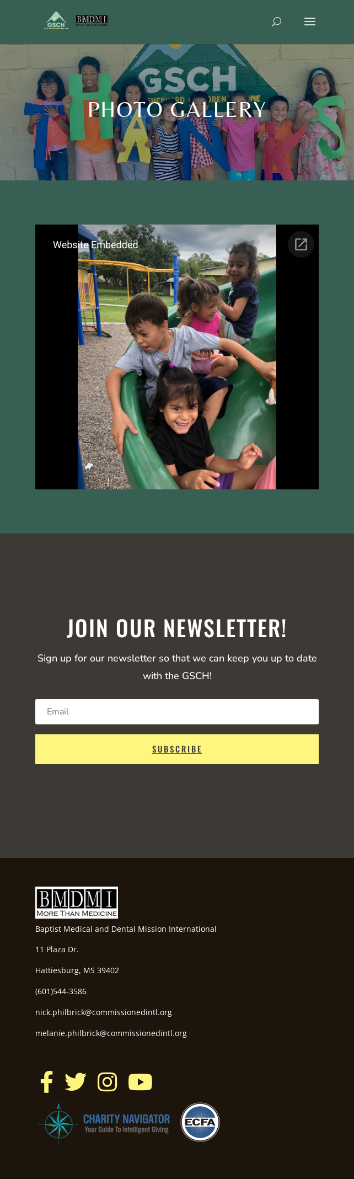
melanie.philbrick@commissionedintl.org (111, 1033)
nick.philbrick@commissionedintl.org (103, 1012)
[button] (46, 1081)
